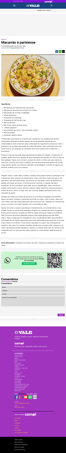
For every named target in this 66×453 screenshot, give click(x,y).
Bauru (16, 420)
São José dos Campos (21, 432)
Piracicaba (18, 430)
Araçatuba (18, 418)
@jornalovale (22, 394)
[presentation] (53, 310)
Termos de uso (19, 442)
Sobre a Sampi (18, 439)
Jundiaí (17, 427)
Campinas (17, 423)
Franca (17, 425)
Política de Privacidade (21, 444)
